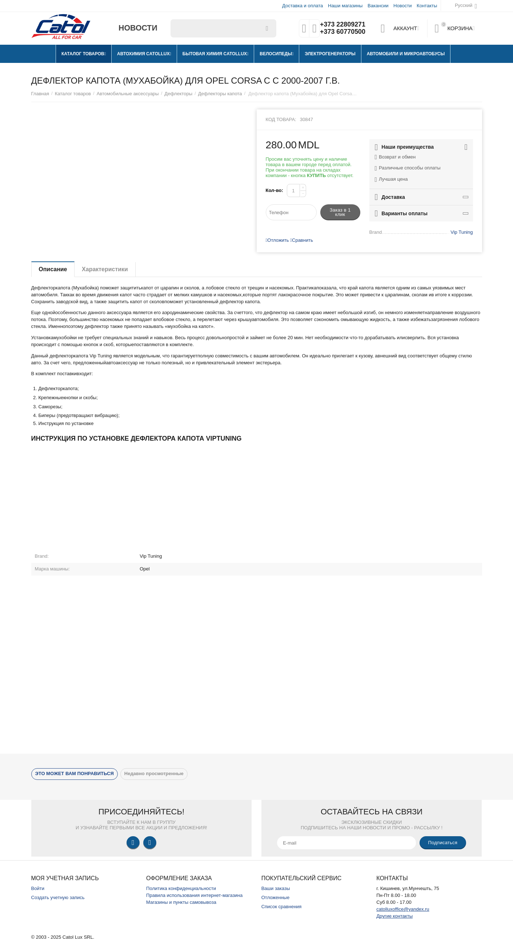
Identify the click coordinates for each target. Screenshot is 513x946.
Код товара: (281, 119)
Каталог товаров (73, 93)
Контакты (427, 5)
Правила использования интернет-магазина (194, 895)
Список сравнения (281, 906)
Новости (402, 5)
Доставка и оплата (302, 5)
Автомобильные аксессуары (128, 93)
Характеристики (105, 269)
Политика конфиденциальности (181, 888)
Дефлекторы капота (220, 93)
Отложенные (275, 897)
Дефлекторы (178, 93)
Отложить (277, 240)
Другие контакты (394, 916)
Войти (37, 888)
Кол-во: (274, 190)
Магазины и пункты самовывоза (181, 902)
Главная (40, 93)
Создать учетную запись (58, 897)
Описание (53, 269)
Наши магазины (345, 5)
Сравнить (301, 240)
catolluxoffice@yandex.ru (402, 909)
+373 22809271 (342, 24)
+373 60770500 (342, 32)
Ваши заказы (275, 888)
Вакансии (378, 5)
